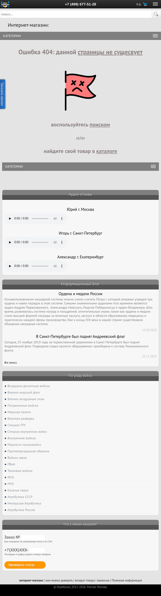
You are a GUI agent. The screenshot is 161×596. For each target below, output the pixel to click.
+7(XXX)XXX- (24, 550)
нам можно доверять (59, 580)
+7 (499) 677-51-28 (80, 4)
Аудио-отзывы (80, 194)
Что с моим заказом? (80, 524)
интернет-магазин (31, 580)
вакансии (103, 580)
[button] (156, 14)
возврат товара (85, 580)
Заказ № (24, 537)
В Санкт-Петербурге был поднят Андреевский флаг (80, 336)
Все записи (10, 362)
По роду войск (80, 375)
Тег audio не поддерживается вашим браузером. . (35, 218)
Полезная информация (127, 580)
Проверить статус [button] (22, 565)
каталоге (106, 150)
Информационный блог (80, 283)
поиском (100, 124)
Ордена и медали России (80, 293)
